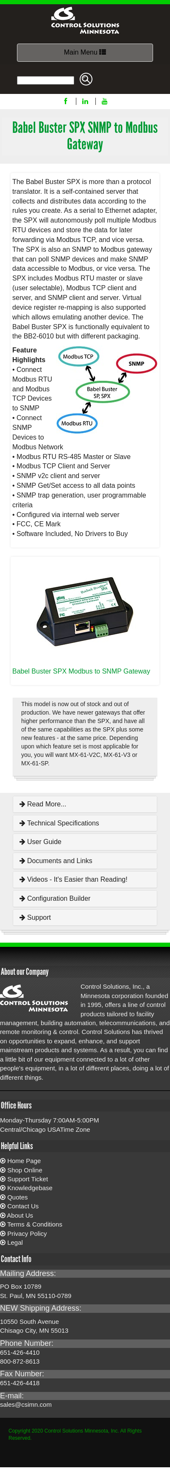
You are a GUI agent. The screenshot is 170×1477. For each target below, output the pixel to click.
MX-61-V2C (85, 754)
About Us (20, 1215)
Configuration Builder (55, 898)
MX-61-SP (34, 763)
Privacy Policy (27, 1233)
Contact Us (23, 1206)
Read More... (43, 804)
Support (35, 917)
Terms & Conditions (34, 1224)
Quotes (17, 1197)
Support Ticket (27, 1179)
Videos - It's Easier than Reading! (74, 879)
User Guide (40, 841)
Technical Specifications (59, 823)
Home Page (24, 1160)
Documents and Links (56, 860)
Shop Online (24, 1170)
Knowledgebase (30, 1187)
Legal (15, 1242)
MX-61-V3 (117, 754)
